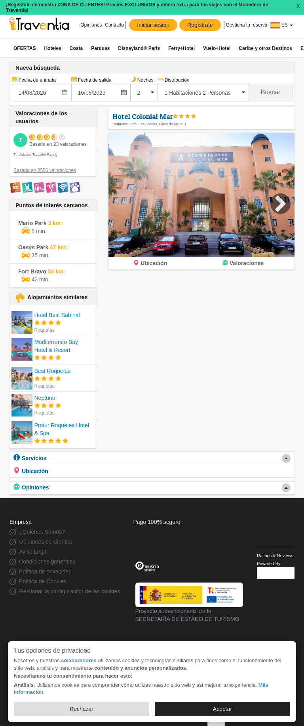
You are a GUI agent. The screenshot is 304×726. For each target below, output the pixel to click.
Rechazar (81, 709)
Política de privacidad (45, 571)
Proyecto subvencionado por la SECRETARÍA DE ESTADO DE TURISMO (189, 602)
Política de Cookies (42, 581)
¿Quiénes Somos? (42, 532)
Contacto (114, 25)
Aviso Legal (33, 551)
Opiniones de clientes (45, 542)
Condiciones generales (47, 561)
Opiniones (90, 25)
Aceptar (222, 709)
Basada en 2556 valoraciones (44, 170)
